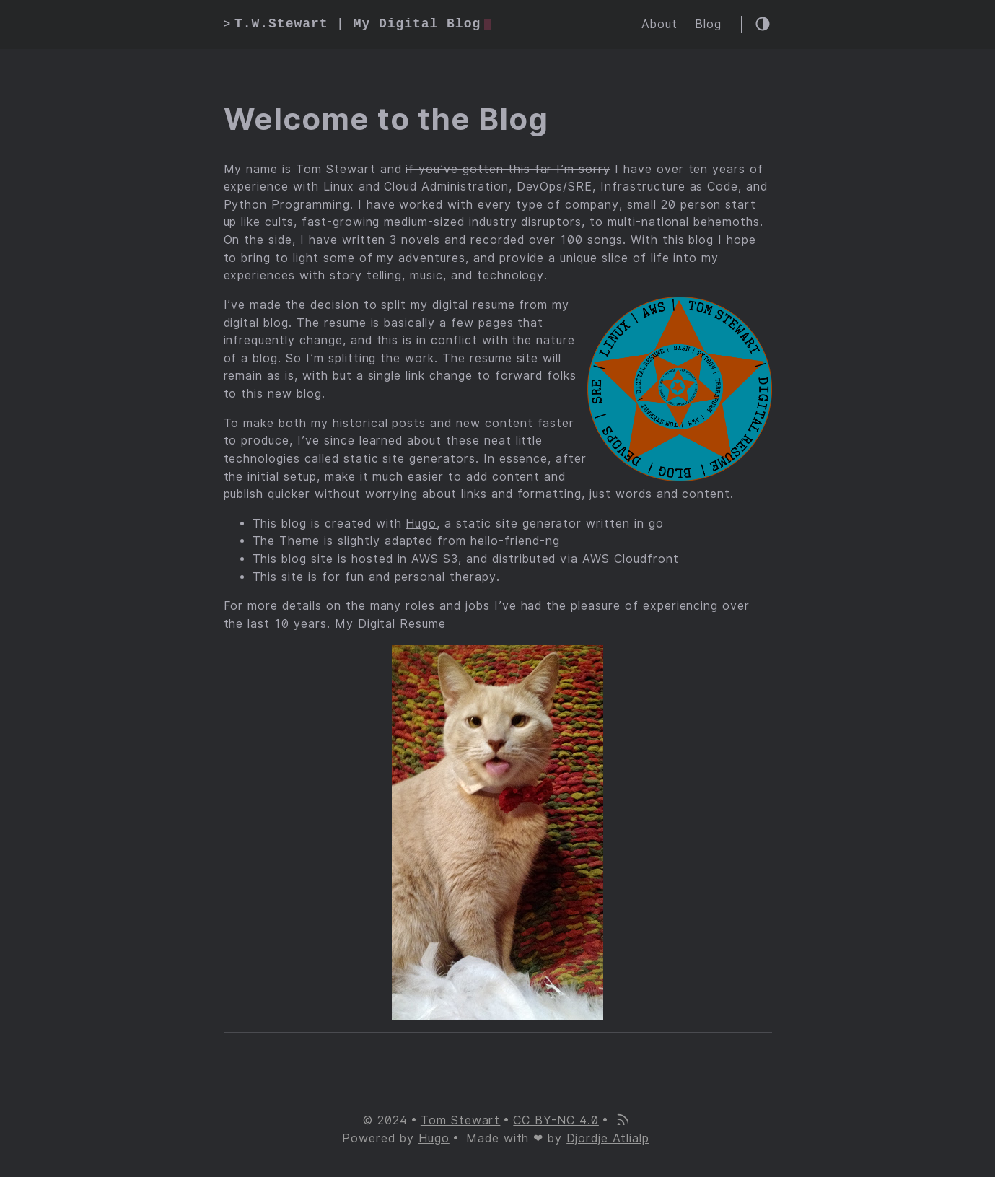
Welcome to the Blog (386, 119)
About (659, 24)
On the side (258, 240)
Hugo (421, 523)
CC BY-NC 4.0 (556, 1120)
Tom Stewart (461, 1120)
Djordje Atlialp (607, 1138)
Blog (708, 24)
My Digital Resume (390, 624)
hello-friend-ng (514, 541)
